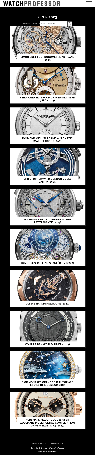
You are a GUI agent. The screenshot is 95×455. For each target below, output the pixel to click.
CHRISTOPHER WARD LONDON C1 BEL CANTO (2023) (47, 180)
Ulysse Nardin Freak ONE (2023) (47, 303)
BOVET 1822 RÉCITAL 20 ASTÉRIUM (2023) (47, 263)
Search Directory (31, 23)
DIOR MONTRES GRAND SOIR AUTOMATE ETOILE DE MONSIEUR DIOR (47, 384)
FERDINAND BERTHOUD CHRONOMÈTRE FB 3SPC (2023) (47, 99)
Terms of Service (39, 444)
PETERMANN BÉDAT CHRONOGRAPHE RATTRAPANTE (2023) (47, 221)
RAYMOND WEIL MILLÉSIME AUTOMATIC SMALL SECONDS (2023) (47, 140)
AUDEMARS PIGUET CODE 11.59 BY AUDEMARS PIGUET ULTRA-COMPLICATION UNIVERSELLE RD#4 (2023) (47, 422)
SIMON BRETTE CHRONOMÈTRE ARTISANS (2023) (47, 58)
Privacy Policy (57, 444)
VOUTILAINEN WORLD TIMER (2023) (47, 344)
